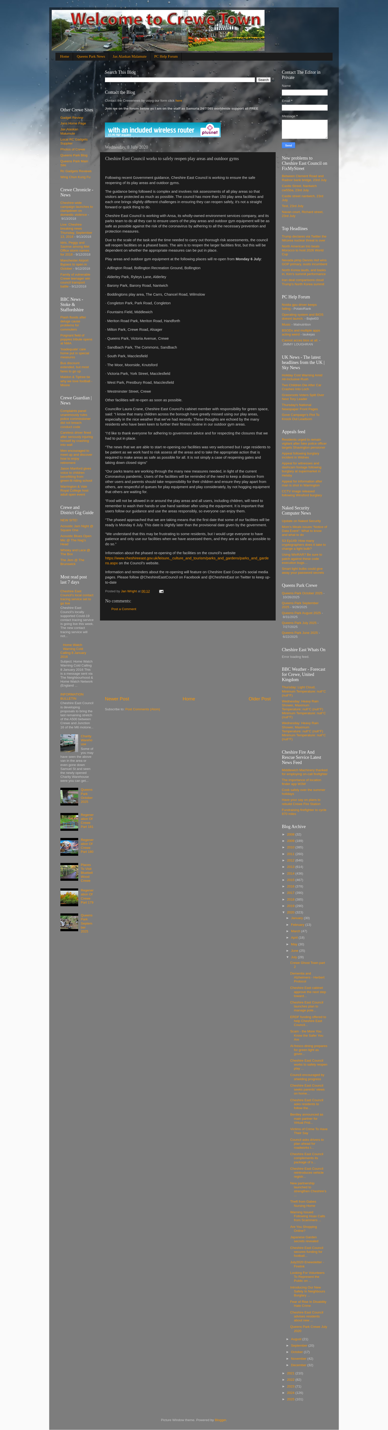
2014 (291, 873)
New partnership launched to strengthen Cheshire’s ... (308, 1189)
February (298, 925)
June (295, 951)
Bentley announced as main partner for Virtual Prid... (306, 1118)
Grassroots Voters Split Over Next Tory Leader (303, 397)
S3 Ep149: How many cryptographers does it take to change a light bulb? (304, 544)
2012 (291, 860)
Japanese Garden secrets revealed (304, 1239)
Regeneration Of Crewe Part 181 (87, 821)
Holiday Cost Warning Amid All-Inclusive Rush (302, 377)
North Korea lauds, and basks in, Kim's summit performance (304, 272)
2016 (291, 886)
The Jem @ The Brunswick (72, 562)
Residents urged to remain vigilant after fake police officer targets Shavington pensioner (304, 443)
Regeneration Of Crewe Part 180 (87, 846)
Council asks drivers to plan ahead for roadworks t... (307, 1143)
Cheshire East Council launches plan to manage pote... (306, 1006)
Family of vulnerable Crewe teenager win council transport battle (75, 280)
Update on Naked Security (301, 521)
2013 (291, 867)
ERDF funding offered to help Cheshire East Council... (308, 1021)
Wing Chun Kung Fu (75, 177)
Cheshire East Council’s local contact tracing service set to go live (76, 597)
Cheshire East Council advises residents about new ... (306, 1316)
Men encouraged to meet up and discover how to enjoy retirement (76, 457)
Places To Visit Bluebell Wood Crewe (87, 873)
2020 (291, 912)
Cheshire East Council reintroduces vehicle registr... (307, 1172)
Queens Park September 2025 (86, 923)
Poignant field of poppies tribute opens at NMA (76, 339)
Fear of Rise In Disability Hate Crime (308, 1304)
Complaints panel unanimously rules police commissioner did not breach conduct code (75, 419)
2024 (291, 1393)
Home (64, 56)
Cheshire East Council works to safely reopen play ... (308, 1064)
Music (286, 324)
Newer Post (117, 698)
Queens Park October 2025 (87, 796)
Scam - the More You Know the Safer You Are (306, 1035)
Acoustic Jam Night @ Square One (76, 528)
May (294, 944)
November (299, 1358)
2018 (291, 899)
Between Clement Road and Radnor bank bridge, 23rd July (304, 178)
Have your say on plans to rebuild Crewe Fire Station (301, 802)
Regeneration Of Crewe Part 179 (87, 896)
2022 (291, 1380)
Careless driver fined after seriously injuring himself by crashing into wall (76, 439)
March (296, 931)
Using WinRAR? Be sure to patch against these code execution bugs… (302, 558)
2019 (291, 906)
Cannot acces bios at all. (300, 340)
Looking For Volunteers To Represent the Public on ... (307, 1277)
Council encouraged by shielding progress (307, 1077)
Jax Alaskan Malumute (69, 131)
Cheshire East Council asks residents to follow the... (306, 1104)
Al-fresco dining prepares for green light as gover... (308, 1050)
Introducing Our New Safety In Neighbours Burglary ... (307, 1291)
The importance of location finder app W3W (301, 782)
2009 (291, 841)
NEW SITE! (68, 520)
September (299, 1345)
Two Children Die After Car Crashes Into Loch (301, 387)
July (294, 957)
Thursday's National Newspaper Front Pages (300, 407)
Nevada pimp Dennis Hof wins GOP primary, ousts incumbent (304, 262)
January (297, 918)
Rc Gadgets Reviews (76, 171)
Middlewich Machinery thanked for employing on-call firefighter (305, 772)
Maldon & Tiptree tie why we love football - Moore (76, 381)
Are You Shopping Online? (303, 1229)
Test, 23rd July (292, 206)
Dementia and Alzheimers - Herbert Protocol (307, 977)
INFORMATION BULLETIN (72, 696)
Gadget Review (71, 117)
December (299, 1365)
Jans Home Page (73, 123)
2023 (291, 1386)
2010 (291, 847)
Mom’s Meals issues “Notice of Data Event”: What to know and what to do (304, 531)
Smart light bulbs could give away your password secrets (303, 570)
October (297, 1352)
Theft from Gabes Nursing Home (303, 1203)
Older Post (260, 698)
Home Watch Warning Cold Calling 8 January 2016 (73, 651)
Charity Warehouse (86, 740)
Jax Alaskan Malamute (130, 56)
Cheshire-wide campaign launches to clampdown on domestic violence (76, 209)
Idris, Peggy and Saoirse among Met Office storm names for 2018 (74, 249)
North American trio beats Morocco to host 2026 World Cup (303, 250)
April (295, 937)
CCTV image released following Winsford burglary (302, 493)
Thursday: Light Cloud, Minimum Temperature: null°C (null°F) (304, 691)
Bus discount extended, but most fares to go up (74, 367)
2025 (291, 1399)
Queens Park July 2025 (299, 623)
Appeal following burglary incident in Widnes (300, 455)
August (296, 1339)
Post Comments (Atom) (142, 709)
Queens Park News (91, 56)
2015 (291, 880)
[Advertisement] (188, 658)
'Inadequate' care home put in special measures (74, 353)
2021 (291, 1373)
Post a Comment (123, 609)
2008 (291, 834)
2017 (291, 893)
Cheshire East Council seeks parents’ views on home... (307, 1089)
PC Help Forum (166, 56)
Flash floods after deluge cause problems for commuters (73, 323)
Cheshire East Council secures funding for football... (306, 1252)
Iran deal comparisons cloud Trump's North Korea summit (303, 282)
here (178, 100)
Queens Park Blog (74, 155)
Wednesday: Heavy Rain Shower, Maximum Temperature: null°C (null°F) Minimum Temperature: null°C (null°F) (304, 709)
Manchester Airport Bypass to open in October (74, 264)
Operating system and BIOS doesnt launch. (302, 316)
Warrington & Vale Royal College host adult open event (74, 490)
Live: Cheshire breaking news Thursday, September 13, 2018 (76, 230)
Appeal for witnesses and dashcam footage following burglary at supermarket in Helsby (301, 469)
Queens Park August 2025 (301, 613)
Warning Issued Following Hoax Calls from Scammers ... (307, 1216)
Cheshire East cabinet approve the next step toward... (308, 992)
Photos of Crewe (72, 149)
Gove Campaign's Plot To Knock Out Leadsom (300, 417)
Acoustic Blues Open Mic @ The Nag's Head (75, 540)
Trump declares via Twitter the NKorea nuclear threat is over (304, 238)
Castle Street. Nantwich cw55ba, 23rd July (299, 188)
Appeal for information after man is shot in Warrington (302, 483)
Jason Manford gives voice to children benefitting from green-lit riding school (76, 474)
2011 (291, 854)
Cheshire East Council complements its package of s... (306, 1158)
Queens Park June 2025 (300, 633)
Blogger (220, 1420)
